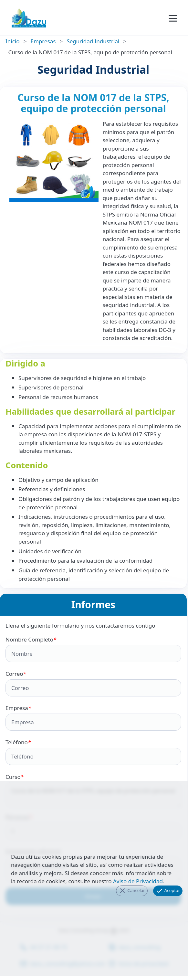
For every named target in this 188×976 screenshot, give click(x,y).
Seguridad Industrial (93, 41)
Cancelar (132, 891)
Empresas (43, 41)
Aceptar (167, 891)
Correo (93, 683)
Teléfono (93, 751)
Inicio (12, 41)
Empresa (93, 717)
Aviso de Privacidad (138, 881)
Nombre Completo (93, 649)
